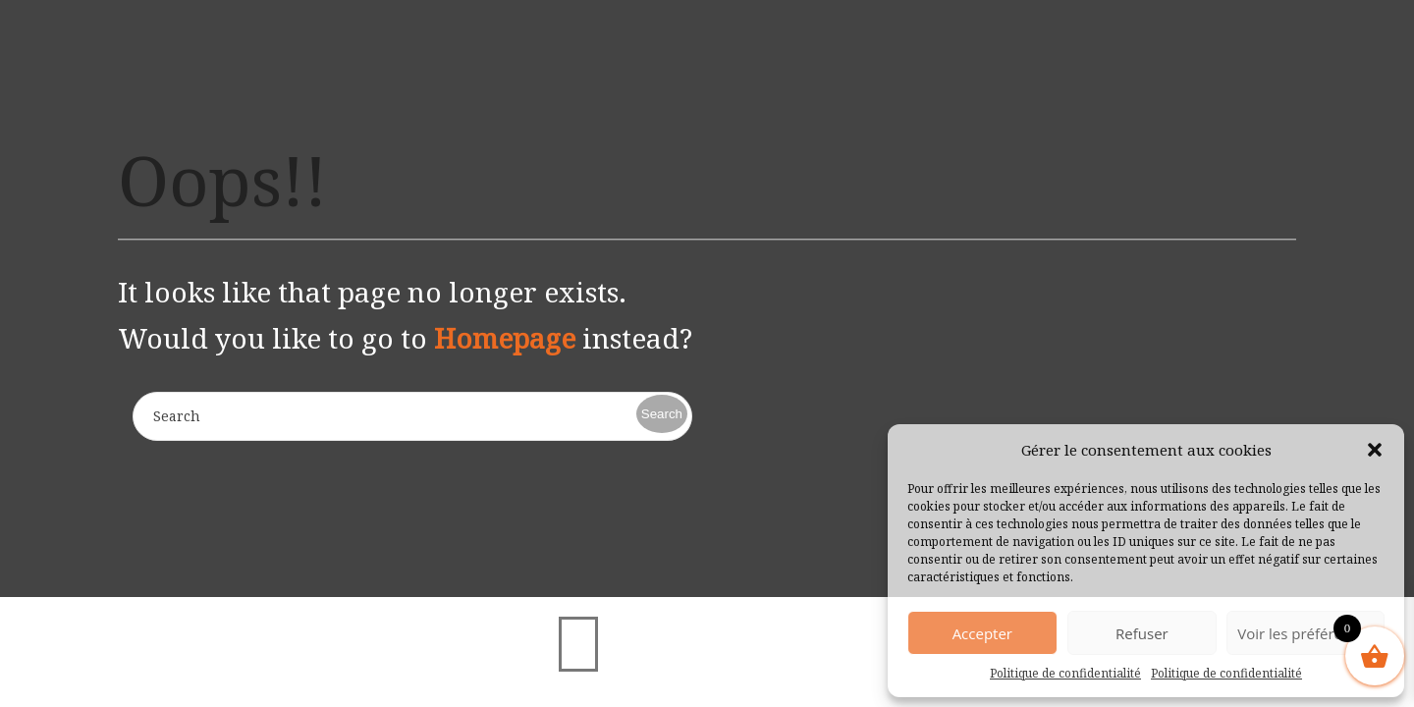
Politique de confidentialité (1065, 673)
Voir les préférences (1305, 633)
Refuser (1142, 633)
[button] (1375, 450)
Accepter (982, 633)
